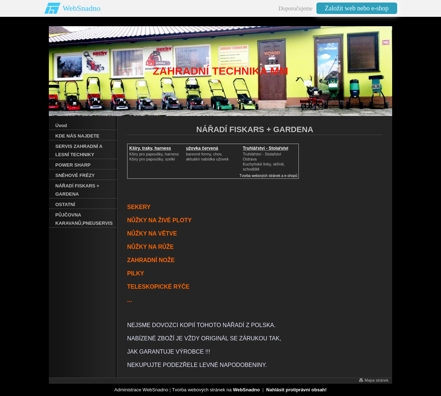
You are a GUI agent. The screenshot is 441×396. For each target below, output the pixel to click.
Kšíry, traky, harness (150, 148)
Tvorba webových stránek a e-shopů (268, 176)
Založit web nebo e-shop (357, 8)
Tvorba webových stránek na (216, 389)
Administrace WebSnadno (141, 389)
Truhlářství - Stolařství (265, 148)
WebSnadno (81, 8)
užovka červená (202, 148)
